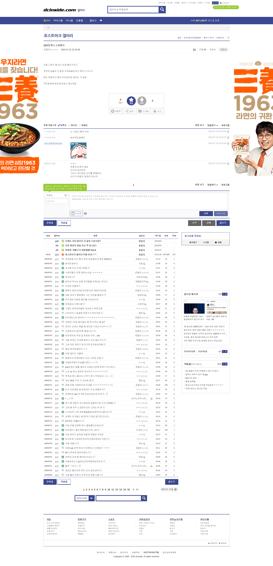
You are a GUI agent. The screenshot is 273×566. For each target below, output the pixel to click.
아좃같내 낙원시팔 (72, 304)
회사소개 (101, 552)
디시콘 (207, 3)
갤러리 (46, 20)
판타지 (203, 528)
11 (112, 489)
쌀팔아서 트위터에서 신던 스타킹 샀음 (81, 358)
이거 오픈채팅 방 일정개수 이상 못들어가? (83, 389)
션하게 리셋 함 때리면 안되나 (77, 457)
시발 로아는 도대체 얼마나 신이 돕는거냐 (83, 340)
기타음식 (173, 534)
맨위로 (222, 543)
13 (120, 489)
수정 (194, 223)
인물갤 (177, 3)
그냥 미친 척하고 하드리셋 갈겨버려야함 (82, 344)
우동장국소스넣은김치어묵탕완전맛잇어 (82, 461)
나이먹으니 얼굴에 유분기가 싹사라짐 (81, 313)
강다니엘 (81, 528)
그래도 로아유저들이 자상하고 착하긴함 (82, 308)
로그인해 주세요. (193, 236)
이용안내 (220, 38)
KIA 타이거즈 (113, 528)
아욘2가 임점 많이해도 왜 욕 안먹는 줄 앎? (83, 322)
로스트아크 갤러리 (58, 36)
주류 (171, 531)
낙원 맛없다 (69, 443)
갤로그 (184, 3)
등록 (206, 213)
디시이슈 (202, 351)
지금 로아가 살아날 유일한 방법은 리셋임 (83, 434)
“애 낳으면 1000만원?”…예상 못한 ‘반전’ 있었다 (204, 326)
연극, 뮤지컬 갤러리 (208, 526)
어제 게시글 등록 (205, 20)
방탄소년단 (82, 531)
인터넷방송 (204, 523)
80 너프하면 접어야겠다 (74, 452)
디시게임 (192, 3)
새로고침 (225, 125)
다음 (134, 489)
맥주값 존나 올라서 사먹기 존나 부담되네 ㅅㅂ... (86, 376)
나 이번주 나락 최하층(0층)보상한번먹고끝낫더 (85, 412)
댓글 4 (223, 49)
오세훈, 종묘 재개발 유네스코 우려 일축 (201, 337)
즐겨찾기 (193, 242)
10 (109, 489)
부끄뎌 (66, 277)
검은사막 (50, 531)
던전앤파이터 (52, 534)
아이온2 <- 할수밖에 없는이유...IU (79, 430)
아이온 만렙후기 (71, 286)
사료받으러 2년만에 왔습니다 (77, 331)
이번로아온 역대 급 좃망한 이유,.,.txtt (81, 335)
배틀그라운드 (52, 528)
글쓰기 (223, 223)
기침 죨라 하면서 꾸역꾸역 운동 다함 (80, 475)
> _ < (66, 398)
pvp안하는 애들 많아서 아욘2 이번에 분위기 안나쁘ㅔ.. (89, 367)
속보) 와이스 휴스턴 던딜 (196, 389)
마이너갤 (161, 3)
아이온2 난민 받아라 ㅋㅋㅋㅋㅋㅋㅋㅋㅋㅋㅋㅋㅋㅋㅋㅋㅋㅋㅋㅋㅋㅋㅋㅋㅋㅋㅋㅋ (89, 317)
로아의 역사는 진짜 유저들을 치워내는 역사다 (85, 281)
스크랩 (194, 49)
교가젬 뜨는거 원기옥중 (74, 268)
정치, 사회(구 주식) (146, 523)
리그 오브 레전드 (53, 523)
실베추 (116, 111)
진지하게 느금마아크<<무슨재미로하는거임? (84, 439)
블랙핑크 (81, 523)
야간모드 (225, 3)
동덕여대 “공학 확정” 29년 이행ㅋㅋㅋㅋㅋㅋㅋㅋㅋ (205, 330)
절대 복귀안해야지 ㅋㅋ (74, 349)
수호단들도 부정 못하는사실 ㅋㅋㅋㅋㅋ (82, 272)
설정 (179, 38)
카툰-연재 (204, 531)
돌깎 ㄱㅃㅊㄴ (70, 466)
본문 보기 (199, 125)
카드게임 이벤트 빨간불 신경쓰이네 (80, 299)
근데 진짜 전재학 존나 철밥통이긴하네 (81, 425)
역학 (141, 534)
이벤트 (200, 3)
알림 (218, 242)
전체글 (50, 223)
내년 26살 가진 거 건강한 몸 (76, 380)
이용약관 (135, 552)
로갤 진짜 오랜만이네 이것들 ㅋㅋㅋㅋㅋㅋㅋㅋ (85, 385)
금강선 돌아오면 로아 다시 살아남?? (80, 470)
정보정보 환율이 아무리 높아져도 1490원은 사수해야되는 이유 (205, 334)
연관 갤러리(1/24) (192, 38)
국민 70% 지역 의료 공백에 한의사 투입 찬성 (203, 341)
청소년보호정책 (169, 552)
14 (124, 489)
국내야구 (112, 523)
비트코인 (142, 526)
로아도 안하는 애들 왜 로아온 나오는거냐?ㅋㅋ (85, 326)
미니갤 (169, 3)
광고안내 (124, 552)
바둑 (141, 531)
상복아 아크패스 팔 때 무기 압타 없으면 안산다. (85, 416)
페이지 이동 (169, 489)
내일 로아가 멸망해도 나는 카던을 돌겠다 (83, 295)
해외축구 (112, 534)
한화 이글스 (113, 526)
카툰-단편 (204, 534)
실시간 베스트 (191, 294)
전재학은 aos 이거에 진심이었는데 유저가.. (83, 394)
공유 (129, 111)
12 (116, 489)
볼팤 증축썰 (191, 381)
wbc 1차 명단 (191, 378)
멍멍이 (172, 523)
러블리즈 (81, 526)
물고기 (172, 528)
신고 (157, 111)
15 (128, 489)
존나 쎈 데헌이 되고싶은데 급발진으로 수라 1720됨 (87, 403)
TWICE (80, 534)
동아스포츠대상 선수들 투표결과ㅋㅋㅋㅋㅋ (204, 385)
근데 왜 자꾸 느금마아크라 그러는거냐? (82, 407)
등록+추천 (220, 213)
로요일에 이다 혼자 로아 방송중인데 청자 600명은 (87, 259)
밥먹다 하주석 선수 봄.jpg (197, 374)
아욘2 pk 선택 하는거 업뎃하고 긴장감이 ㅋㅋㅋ (86, 448)
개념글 (64, 223)
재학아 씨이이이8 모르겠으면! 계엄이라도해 (84, 290)
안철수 (141, 528)
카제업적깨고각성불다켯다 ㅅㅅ (78, 362)
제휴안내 (112, 552)
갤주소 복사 (209, 38)
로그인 (215, 3)
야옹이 (172, 526)
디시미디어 (189, 351)
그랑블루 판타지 (53, 526)
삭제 (228, 132)
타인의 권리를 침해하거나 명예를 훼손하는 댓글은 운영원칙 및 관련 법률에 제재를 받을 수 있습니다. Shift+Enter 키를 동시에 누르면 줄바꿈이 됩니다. (115, 197)
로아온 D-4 (68, 263)
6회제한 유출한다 (72, 421)
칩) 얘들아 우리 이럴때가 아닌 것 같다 (202, 371)
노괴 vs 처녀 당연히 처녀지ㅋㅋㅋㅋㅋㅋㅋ (83, 371)
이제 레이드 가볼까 (72, 353)
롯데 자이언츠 (114, 531)
